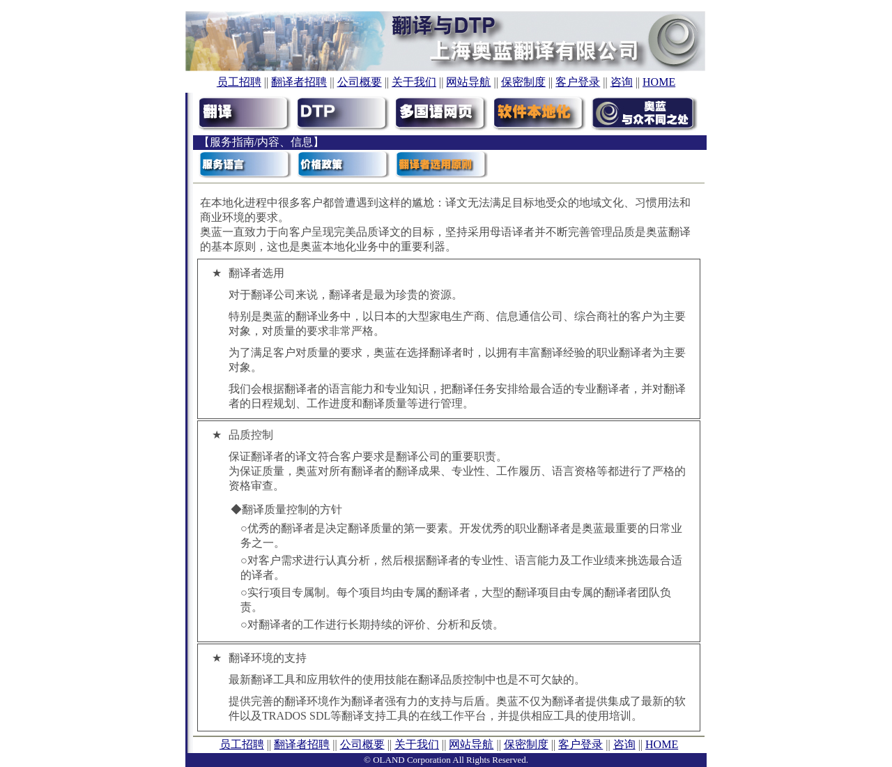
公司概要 (359, 82)
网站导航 (468, 82)
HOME (659, 82)
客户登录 (577, 82)
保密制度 (523, 82)
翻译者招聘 (299, 82)
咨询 (621, 82)
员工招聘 (239, 82)
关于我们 (414, 82)
